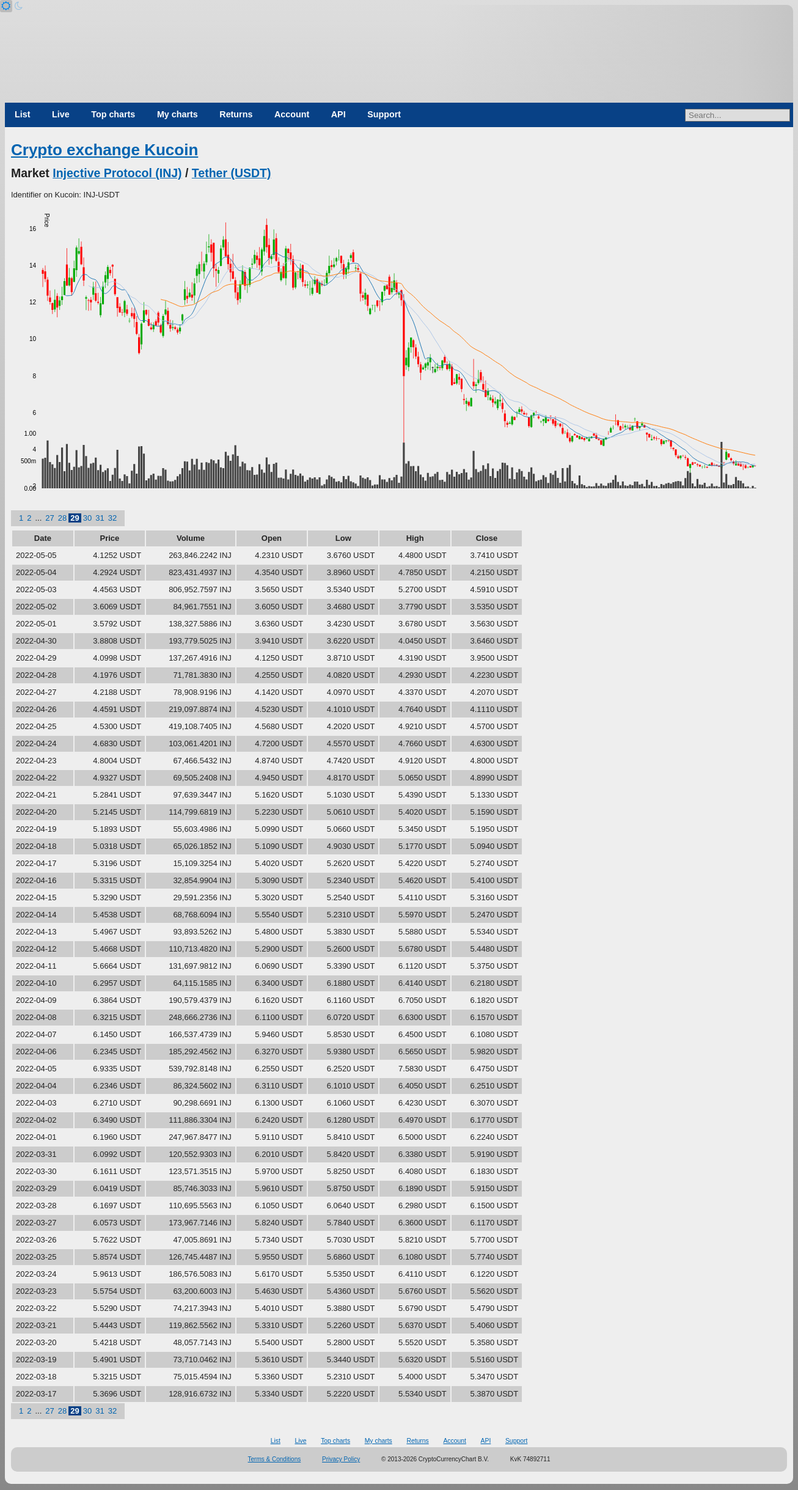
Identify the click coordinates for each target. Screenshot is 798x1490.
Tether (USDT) (231, 173)
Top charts (113, 114)
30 (87, 518)
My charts (177, 114)
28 (62, 518)
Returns (235, 114)
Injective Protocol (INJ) (117, 173)
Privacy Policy (341, 1459)
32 (112, 518)
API (338, 114)
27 (49, 518)
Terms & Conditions (274, 1459)
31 (99, 518)
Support (384, 114)
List (22, 114)
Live (61, 114)
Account (291, 114)
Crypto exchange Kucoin (104, 150)
